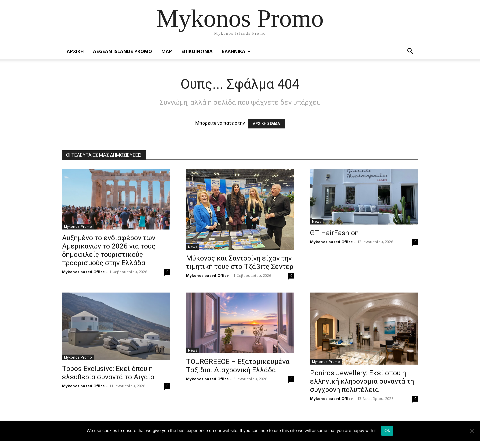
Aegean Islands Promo (122, 51)
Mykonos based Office (83, 271)
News (192, 247)
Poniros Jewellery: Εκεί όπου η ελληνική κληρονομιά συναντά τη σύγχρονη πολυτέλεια (362, 381)
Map (166, 51)
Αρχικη (75, 51)
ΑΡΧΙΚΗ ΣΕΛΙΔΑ (266, 123)
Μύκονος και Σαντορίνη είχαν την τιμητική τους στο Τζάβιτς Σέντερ (239, 262)
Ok (387, 430)
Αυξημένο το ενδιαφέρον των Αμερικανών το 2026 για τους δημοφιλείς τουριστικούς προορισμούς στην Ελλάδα (108, 250)
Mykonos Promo (78, 226)
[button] (410, 52)
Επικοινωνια (197, 51)
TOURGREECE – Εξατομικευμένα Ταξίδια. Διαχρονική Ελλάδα (238, 366)
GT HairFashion (334, 233)
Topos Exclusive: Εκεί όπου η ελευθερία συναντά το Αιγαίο (108, 373)
